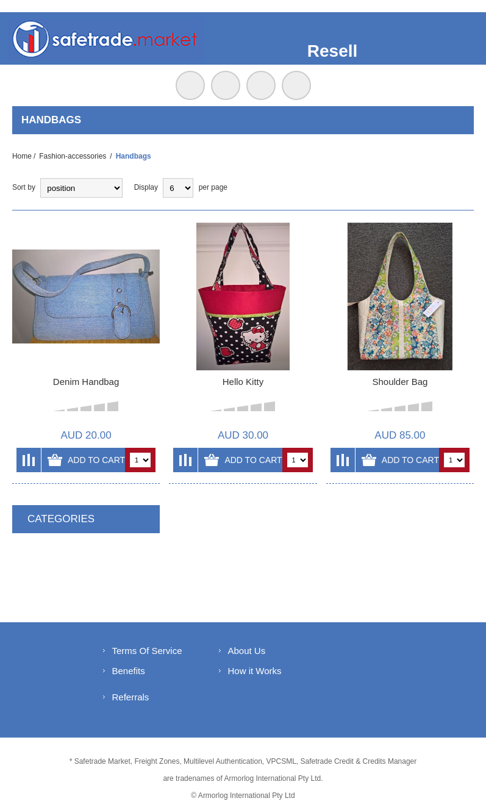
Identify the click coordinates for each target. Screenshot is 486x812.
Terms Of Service (147, 650)
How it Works (255, 671)
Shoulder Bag (399, 381)
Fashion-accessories (72, 156)
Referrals (130, 697)
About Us (247, 650)
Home (22, 156)
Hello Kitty (243, 381)
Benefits (128, 671)
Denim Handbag (86, 381)
